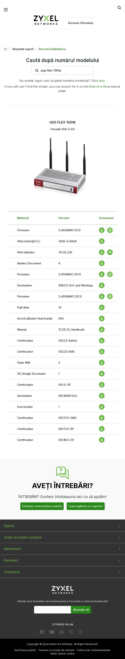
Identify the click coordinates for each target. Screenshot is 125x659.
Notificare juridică (25, 650)
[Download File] (101, 241)
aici (102, 80)
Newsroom (12, 549)
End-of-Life (98, 86)
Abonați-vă (81, 609)
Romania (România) (80, 23)
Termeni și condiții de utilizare (56, 650)
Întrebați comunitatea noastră (42, 506)
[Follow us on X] (71, 632)
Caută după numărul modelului (62, 60)
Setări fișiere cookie (62, 653)
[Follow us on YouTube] (51, 632)
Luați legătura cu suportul (86, 506)
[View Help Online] (110, 252)
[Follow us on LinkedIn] (62, 632)
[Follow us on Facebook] (42, 632)
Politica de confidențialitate (93, 650)
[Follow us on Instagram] (80, 632)
